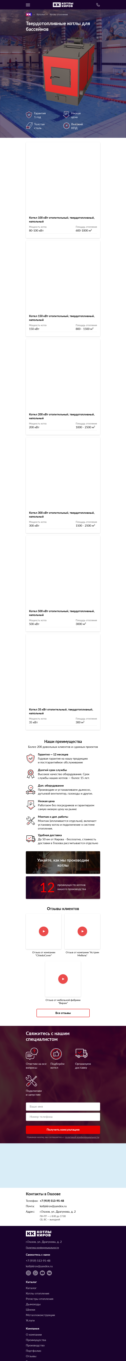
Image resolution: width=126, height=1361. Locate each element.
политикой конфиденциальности (82, 1106)
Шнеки (30, 1278)
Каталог (41, 14)
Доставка (32, 1336)
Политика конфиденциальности (42, 1216)
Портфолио (33, 1319)
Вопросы (32, 1330)
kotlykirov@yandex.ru (53, 1175)
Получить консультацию (63, 1098)
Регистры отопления (39, 1267)
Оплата (31, 1341)
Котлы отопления (59, 14)
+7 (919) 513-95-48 (52, 1169)
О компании (34, 1303)
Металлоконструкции (40, 1284)
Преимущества (36, 1309)
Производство (35, 1314)
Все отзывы (63, 982)
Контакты (32, 1346)
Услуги (30, 1289)
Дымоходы (33, 1273)
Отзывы (31, 1325)
